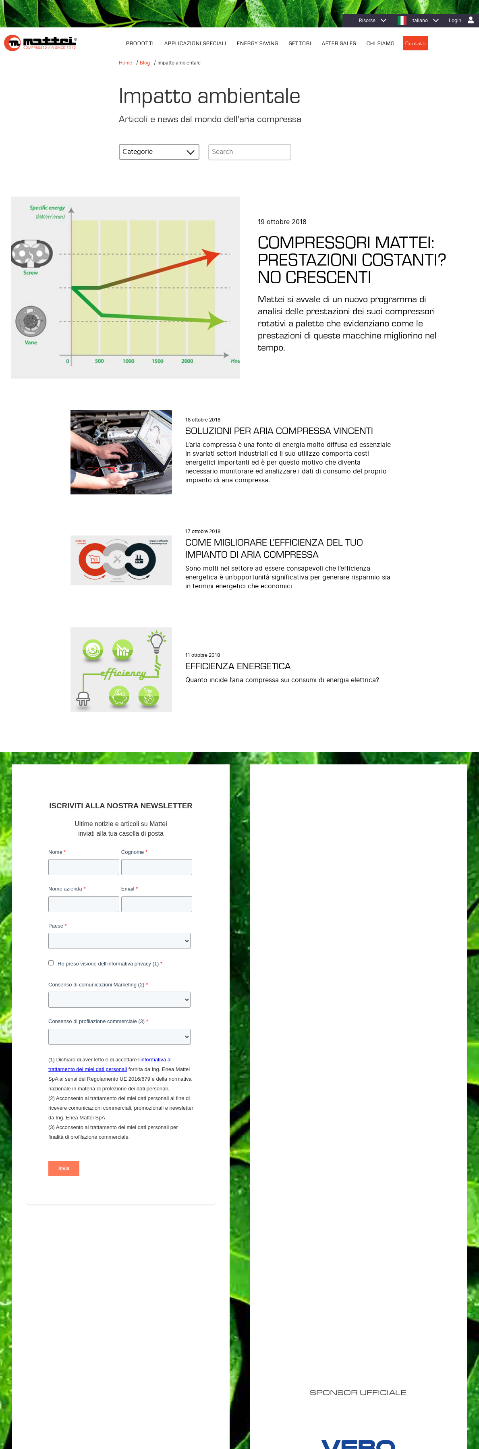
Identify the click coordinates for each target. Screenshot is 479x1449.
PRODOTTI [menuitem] (140, 42)
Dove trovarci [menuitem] (392, 1298)
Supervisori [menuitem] (184, 1340)
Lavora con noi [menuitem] (393, 1319)
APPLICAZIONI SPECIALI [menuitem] (195, 42)
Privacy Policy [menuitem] (62, 1399)
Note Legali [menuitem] (133, 1399)
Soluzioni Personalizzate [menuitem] (200, 1319)
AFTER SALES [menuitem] (339, 42)
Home (125, 62)
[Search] (249, 151)
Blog (145, 62)
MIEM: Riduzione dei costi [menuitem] (303, 1308)
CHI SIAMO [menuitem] (381, 42)
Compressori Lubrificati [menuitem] (198, 1308)
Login (455, 20)
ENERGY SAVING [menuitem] (257, 42)
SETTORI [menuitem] (300, 42)
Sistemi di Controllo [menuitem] (193, 1350)
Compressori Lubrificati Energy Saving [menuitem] (214, 1298)
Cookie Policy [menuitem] (99, 1399)
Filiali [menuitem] (382, 1308)
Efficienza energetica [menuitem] (298, 1298)
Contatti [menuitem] (415, 42)
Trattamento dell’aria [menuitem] (194, 1329)
